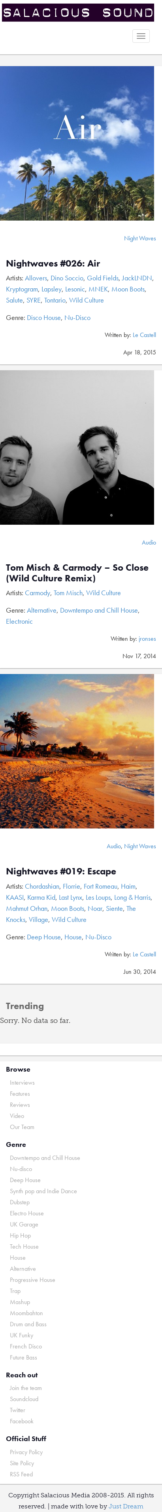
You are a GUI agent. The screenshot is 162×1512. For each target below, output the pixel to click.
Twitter (17, 1410)
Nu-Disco (77, 317)
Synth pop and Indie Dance (43, 1191)
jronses (147, 638)
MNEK (98, 288)
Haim (128, 886)
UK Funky (21, 1335)
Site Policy (22, 1463)
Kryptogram (22, 288)
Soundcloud (24, 1399)
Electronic (19, 621)
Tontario (55, 300)
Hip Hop (20, 1235)
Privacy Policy (26, 1452)
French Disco (26, 1346)
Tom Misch (68, 592)
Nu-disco (21, 1169)
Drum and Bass (28, 1324)
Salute (14, 300)
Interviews (22, 1082)
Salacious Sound (78, 13)
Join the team (26, 1388)
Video (17, 1116)
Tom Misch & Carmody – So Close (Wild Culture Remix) (77, 572)
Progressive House (32, 1280)
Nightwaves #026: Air (53, 263)
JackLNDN (137, 277)
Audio (149, 542)
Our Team (22, 1127)
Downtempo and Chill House (99, 610)
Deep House (44, 936)
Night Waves (140, 238)
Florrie (71, 886)
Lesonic (75, 288)
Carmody (37, 592)
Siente (114, 908)
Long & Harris (132, 897)
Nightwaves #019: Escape (61, 871)
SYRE (33, 300)
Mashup (20, 1302)
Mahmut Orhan (26, 908)
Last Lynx (70, 897)
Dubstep (20, 1202)
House (73, 936)
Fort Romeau (100, 886)
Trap (15, 1291)
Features (20, 1093)
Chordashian (42, 886)
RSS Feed (21, 1474)
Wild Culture (86, 300)
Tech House (24, 1246)
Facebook (22, 1421)
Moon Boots (128, 288)
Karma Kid (41, 897)
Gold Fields (103, 277)
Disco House (44, 317)
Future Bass (23, 1357)
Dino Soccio (67, 277)
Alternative (42, 610)
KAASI (15, 897)
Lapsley (51, 288)
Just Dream (126, 1506)
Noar (95, 908)
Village (38, 919)
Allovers (36, 277)
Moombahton (26, 1313)
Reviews (20, 1105)
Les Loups (98, 897)
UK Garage (24, 1224)
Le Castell (144, 335)
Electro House (27, 1213)
